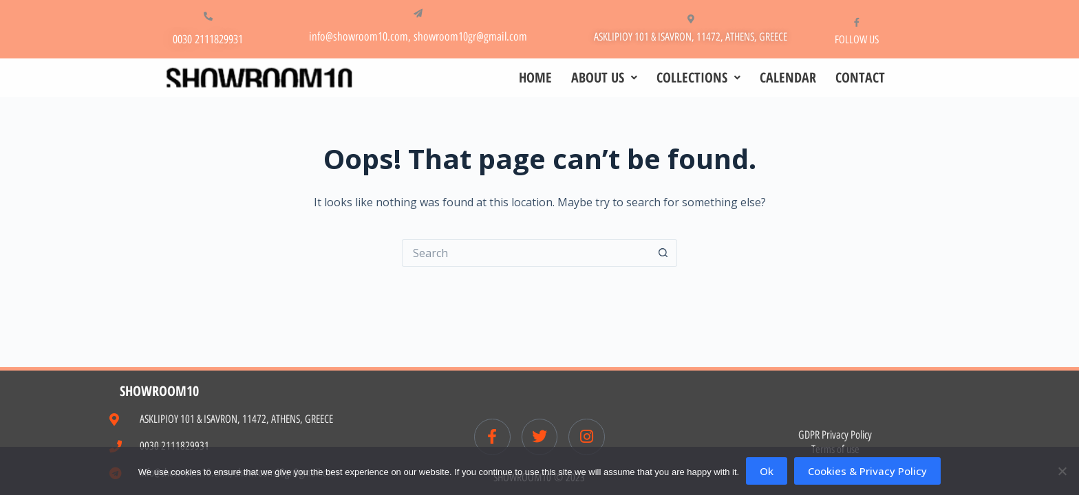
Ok (766, 471)
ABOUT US (604, 78)
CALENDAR (788, 78)
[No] (1062, 471)
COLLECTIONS (698, 78)
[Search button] (663, 253)
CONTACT (860, 78)
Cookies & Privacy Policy (867, 471)
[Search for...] (526, 253)
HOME (535, 78)
